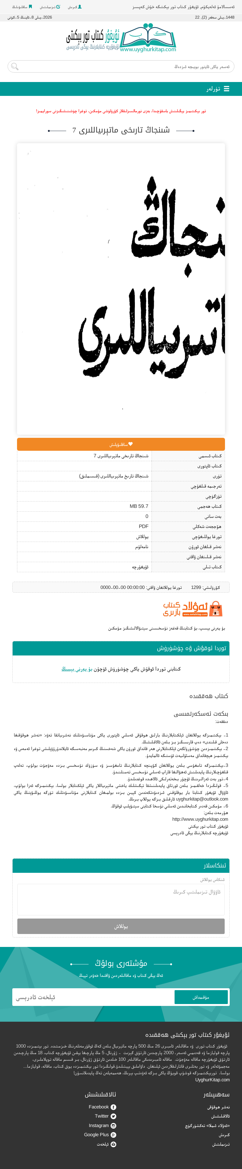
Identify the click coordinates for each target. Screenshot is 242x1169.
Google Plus (100, 1135)
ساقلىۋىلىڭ (22, 7)
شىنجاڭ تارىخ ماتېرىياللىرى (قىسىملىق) (113, 476)
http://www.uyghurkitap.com (200, 819)
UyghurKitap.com (212, 1079)
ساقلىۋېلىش (121, 444)
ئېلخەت (106, 1144)
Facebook (102, 1107)
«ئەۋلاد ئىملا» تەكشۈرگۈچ (207, 1125)
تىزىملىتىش (50, 7)
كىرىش (75, 7)
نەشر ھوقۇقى (218, 1106)
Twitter (105, 1116)
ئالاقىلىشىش (220, 1116)
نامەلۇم (141, 546)
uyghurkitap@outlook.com (202, 799)
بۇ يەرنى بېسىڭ (77, 669)
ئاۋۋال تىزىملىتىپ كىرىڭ (121, 899)
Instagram (102, 1126)
